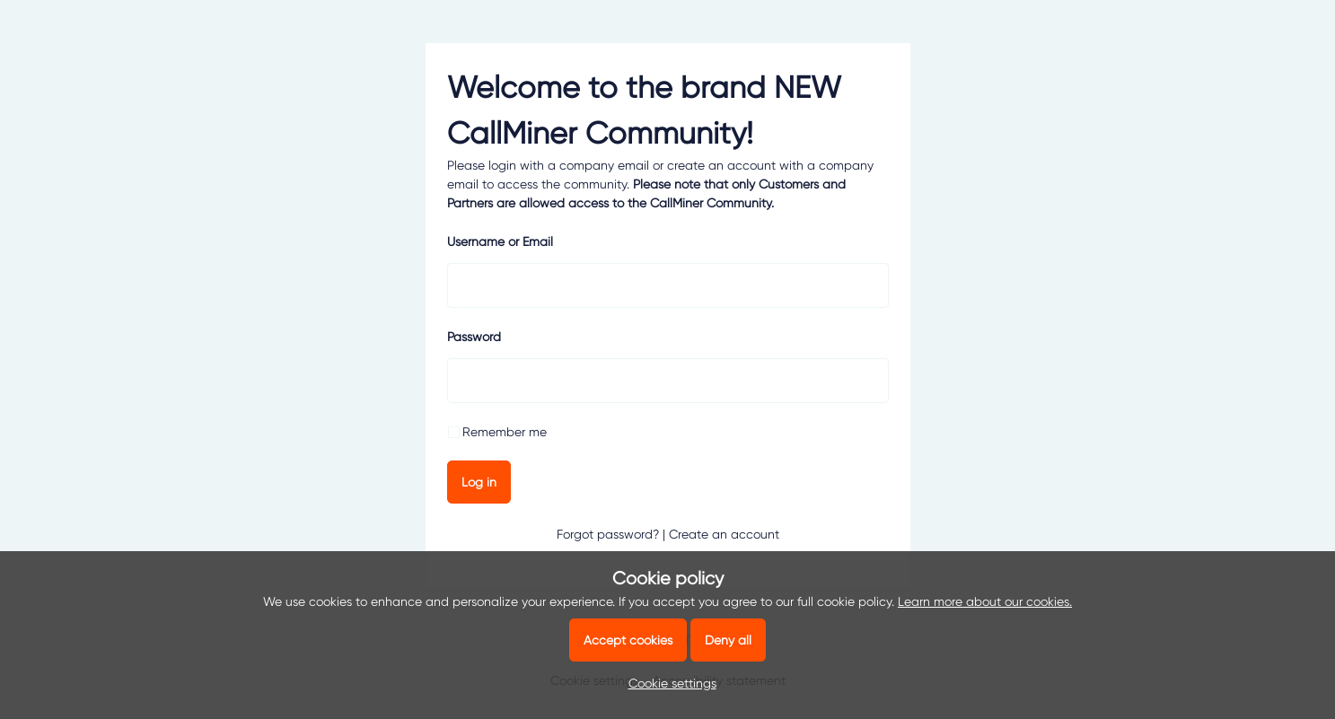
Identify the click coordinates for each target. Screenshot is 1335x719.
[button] (667, 683)
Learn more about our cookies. (985, 601)
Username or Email (500, 241)
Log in (478, 482)
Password (474, 336)
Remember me (504, 432)
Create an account (724, 534)
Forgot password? (608, 534)
